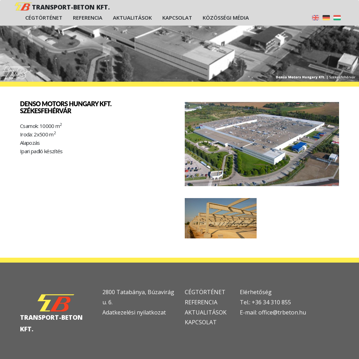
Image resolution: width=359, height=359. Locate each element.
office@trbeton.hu (282, 312)
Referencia (87, 17)
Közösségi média (226, 17)
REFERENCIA (201, 302)
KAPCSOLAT (201, 322)
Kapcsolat (177, 17)
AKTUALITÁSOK (205, 312)
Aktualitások (132, 17)
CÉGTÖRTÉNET (205, 292)
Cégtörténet (43, 17)
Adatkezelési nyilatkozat (134, 312)
